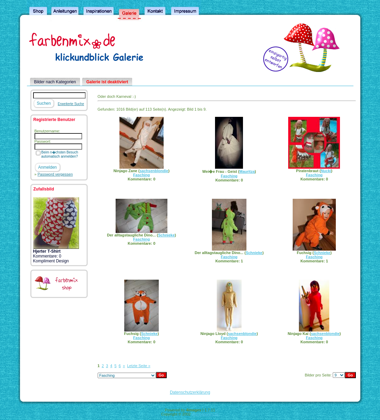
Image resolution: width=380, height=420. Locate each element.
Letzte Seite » (138, 366)
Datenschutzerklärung (190, 392)
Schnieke (166, 235)
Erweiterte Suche (71, 104)
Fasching (141, 175)
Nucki (326, 171)
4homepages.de (205, 414)
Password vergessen (55, 174)
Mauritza (247, 171)
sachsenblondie (153, 171)
